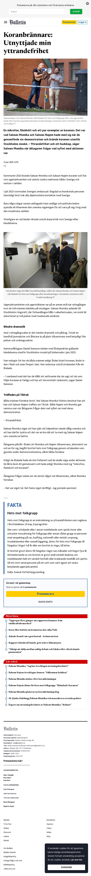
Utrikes (6, 828)
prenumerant (30, 587)
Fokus (49, 828)
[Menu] (6, 22)
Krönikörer (51, 820)
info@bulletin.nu (19, 743)
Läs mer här (76, 859)
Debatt (6, 840)
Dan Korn (7, 780)
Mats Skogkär (9, 775)
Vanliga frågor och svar (13, 860)
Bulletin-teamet (10, 852)
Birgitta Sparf (9, 806)
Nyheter (7, 820)
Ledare (6, 836)
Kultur (49, 832)
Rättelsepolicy (9, 864)
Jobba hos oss (9, 869)
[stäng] (87, 3)
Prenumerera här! (13, 760)
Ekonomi (7, 832)
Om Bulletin (8, 848)
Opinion (50, 824)
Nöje (48, 836)
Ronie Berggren (9, 802)
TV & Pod (7, 824)
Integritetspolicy (10, 856)
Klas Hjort (7, 778)
